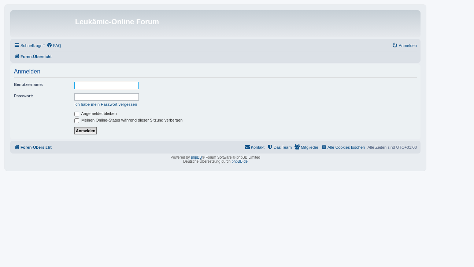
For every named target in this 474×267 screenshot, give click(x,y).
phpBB (196, 157)
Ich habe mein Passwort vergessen (105, 104)
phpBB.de (240, 161)
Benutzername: (28, 84)
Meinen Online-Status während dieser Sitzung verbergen (128, 120)
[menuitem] (54, 45)
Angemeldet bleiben (95, 113)
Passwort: (23, 96)
